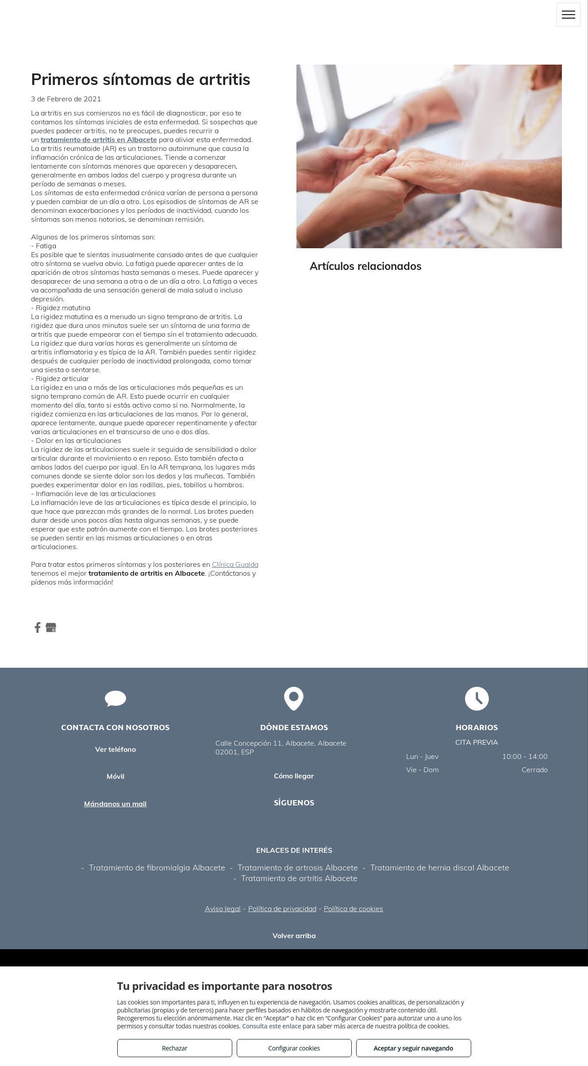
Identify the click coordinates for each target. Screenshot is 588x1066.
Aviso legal (223, 908)
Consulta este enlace (271, 1026)
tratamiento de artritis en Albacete (99, 139)
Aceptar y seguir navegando (413, 1048)
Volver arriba (294, 935)
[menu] (568, 14)
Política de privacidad (282, 908)
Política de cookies (353, 908)
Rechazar (174, 1048)
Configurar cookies (294, 1048)
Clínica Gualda (235, 564)
